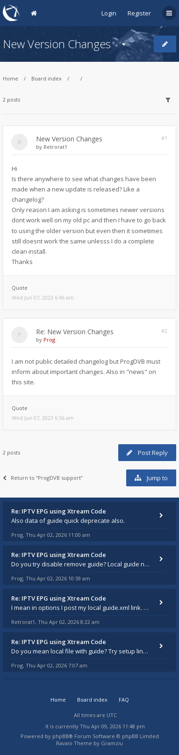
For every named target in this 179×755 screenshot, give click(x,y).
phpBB (60, 736)
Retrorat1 (55, 146)
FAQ (124, 699)
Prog (49, 339)
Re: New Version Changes (75, 331)
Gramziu (112, 743)
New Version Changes (57, 43)
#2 (164, 330)
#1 (164, 137)
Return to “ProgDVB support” (43, 477)
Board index (46, 78)
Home (10, 78)
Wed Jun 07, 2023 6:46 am (43, 297)
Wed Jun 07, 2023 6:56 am (43, 417)
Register (139, 13)
